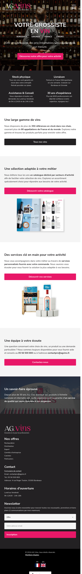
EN (43, 562)
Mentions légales (32, 555)
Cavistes (7, 456)
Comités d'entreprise (12, 452)
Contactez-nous (40, 362)
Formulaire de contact (12, 471)
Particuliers (8, 459)
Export (6, 449)
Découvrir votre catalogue (40, 190)
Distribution (9, 446)
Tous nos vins (40, 141)
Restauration (9, 443)
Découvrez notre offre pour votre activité (40, 56)
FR (37, 562)
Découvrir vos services (40, 276)
